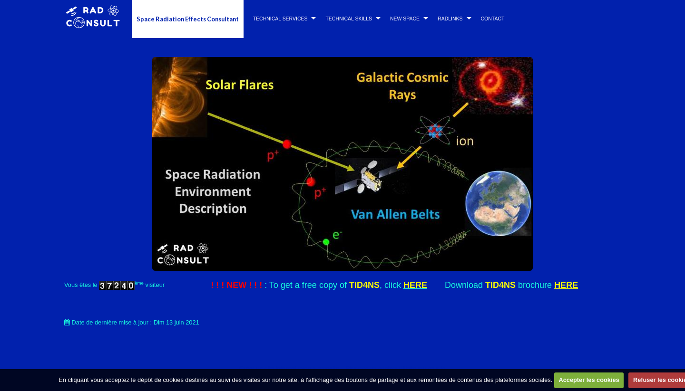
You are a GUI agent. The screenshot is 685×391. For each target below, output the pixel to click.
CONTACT (493, 18)
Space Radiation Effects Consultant (188, 19)
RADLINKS (450, 18)
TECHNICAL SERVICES (280, 18)
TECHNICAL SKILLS (348, 18)
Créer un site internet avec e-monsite (289, 368)
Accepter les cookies (588, 379)
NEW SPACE (405, 18)
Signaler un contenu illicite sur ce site (395, 368)
